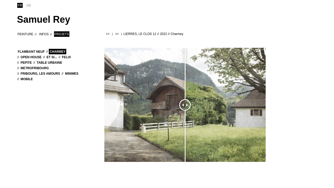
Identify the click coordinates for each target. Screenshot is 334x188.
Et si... (51, 57)
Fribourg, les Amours (40, 73)
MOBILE (27, 79)
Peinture (25, 34)
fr (20, 5)
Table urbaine (49, 62)
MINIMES (72, 73)
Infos (44, 34)
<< (108, 34)
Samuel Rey (43, 19)
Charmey (57, 52)
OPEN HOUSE (31, 57)
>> (117, 34)
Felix (66, 57)
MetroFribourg (35, 68)
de (28, 5)
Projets (62, 34)
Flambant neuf (31, 52)
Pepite (26, 62)
